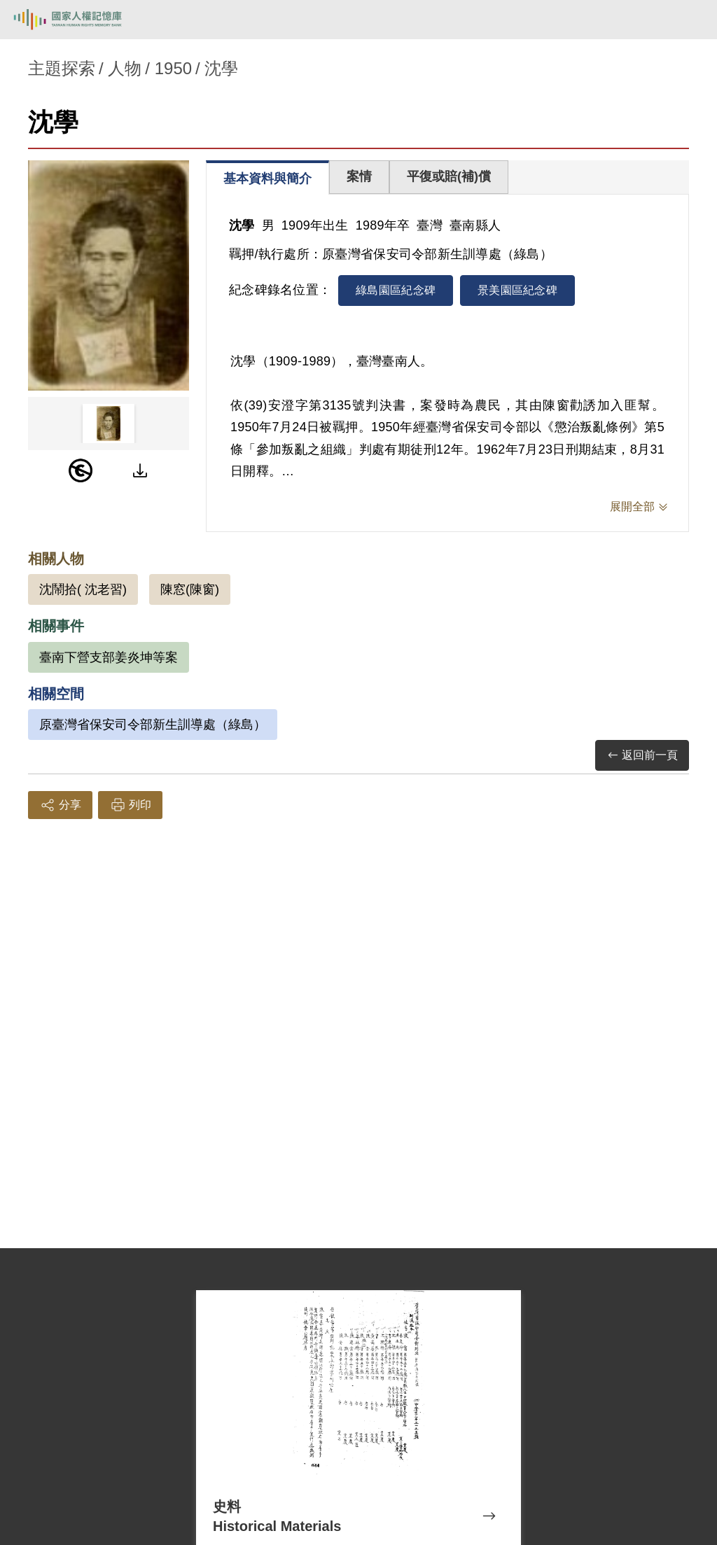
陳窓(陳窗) (189, 589)
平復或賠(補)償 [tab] (449, 176)
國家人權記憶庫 (82, 19)
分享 (60, 805)
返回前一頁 (642, 755)
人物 (124, 68)
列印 (130, 805)
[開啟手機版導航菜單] (690, 19)
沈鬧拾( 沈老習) (83, 589)
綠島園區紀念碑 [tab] (396, 290)
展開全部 (632, 506)
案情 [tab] (359, 176)
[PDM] (80, 470)
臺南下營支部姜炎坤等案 (108, 657)
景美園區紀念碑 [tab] (517, 290)
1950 (173, 68)
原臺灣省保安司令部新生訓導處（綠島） (152, 725)
